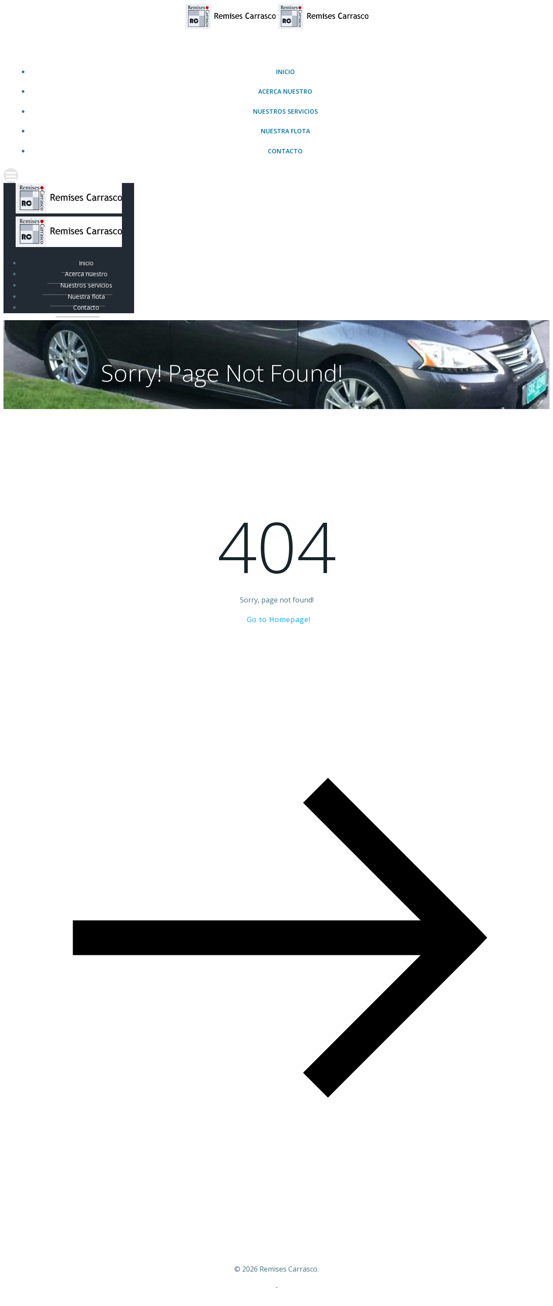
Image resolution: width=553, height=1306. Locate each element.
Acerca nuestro (285, 91)
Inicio (285, 72)
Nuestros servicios (285, 111)
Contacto (285, 151)
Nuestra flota (285, 131)
